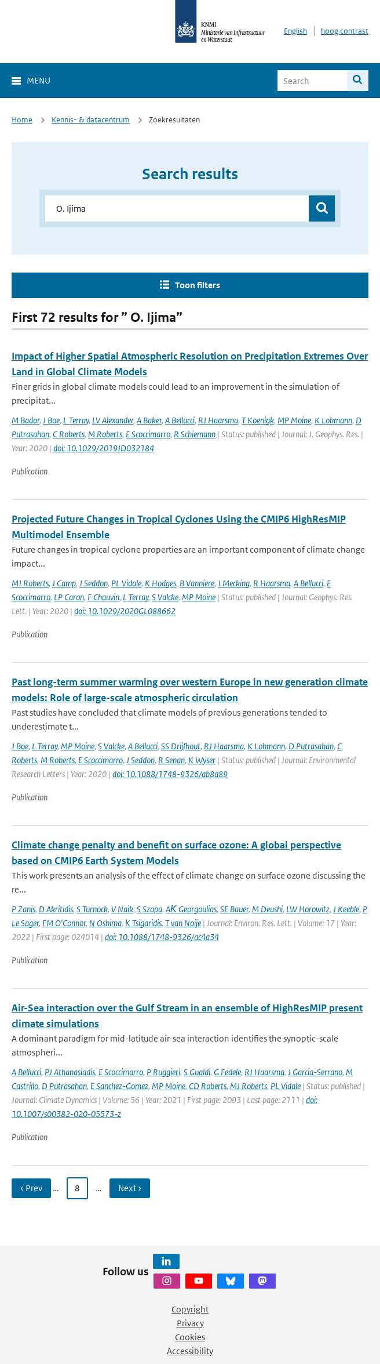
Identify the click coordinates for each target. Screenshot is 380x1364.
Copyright (190, 1309)
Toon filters (197, 285)
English (295, 31)
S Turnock (92, 909)
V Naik (122, 909)
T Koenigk (258, 420)
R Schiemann (194, 434)
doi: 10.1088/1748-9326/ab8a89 (170, 773)
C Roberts (69, 434)
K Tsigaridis (143, 922)
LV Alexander (112, 420)
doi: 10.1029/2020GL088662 (125, 610)
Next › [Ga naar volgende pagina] (129, 1188)
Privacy (190, 1323)
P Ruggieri (163, 1072)
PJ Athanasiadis (70, 1072)
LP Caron (69, 597)
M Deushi (267, 909)
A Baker (149, 420)
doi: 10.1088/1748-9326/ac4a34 (162, 936)
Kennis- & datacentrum (91, 120)
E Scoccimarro (148, 434)
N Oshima (105, 922)
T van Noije (183, 922)
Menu (38, 80)
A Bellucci (180, 420)
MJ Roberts (30, 583)
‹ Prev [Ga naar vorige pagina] (31, 1188)
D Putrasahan (311, 746)
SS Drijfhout (180, 746)
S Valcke (165, 597)
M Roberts (105, 434)
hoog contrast (344, 31)
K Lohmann (333, 420)
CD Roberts (207, 1085)
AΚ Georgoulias (191, 909)
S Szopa (149, 909)
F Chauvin (103, 597)
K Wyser (201, 760)
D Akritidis (56, 909)
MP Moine (294, 420)
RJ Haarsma (218, 420)
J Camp (64, 583)
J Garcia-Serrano (315, 1072)
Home (22, 120)
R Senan (171, 760)
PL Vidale (126, 583)
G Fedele (227, 1072)
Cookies (190, 1337)
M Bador (25, 420)
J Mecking (234, 583)
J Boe (51, 420)
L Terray (76, 420)
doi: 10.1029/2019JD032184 (103, 448)
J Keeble (346, 909)
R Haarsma (271, 583)
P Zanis (23, 909)
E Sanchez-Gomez (119, 1085)
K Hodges (160, 583)
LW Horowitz (308, 909)
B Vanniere (197, 583)
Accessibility (190, 1350)
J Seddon (93, 583)
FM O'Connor (64, 922)
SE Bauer (234, 909)
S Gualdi (197, 1072)
